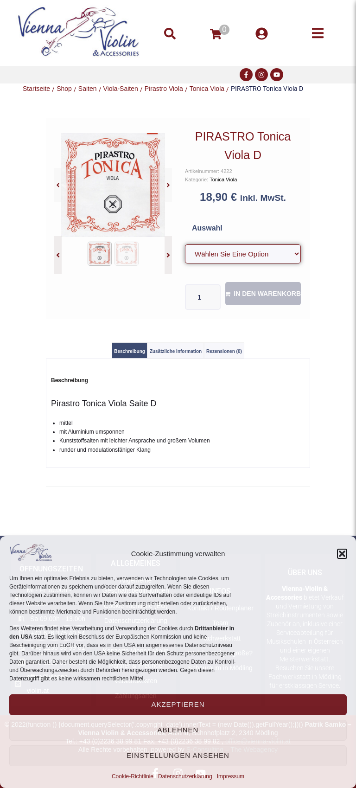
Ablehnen (178, 730)
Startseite (36, 88)
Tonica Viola (207, 88)
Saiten (87, 88)
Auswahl (207, 228)
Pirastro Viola (164, 88)
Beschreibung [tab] (129, 351)
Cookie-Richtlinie (132, 776)
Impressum (230, 776)
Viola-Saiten (120, 88)
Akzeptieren (177, 704)
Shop (64, 88)
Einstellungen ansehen (178, 755)
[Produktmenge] (203, 297)
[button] (342, 553)
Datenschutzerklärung (185, 776)
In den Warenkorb (267, 293)
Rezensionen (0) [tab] (224, 351)
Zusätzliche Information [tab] (176, 351)
